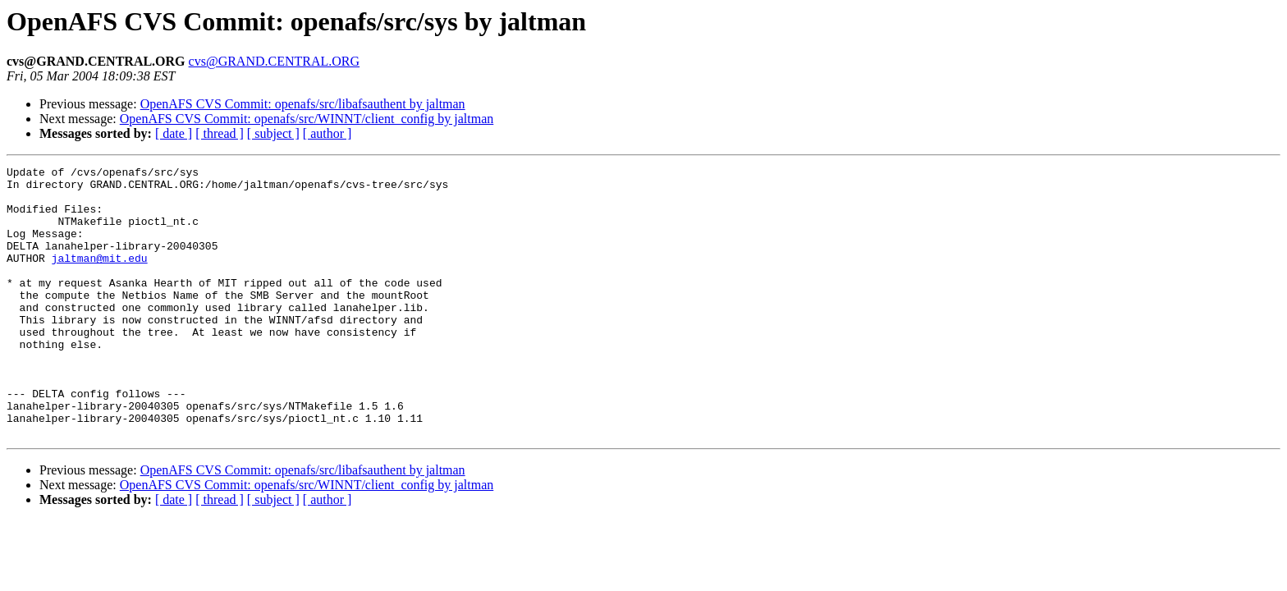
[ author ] (327, 133)
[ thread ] (219, 133)
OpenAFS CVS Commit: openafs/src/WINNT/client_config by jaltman (307, 119)
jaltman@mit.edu (100, 277)
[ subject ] (273, 133)
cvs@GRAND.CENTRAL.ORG (274, 61)
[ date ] (173, 133)
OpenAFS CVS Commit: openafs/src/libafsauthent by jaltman (302, 104)
